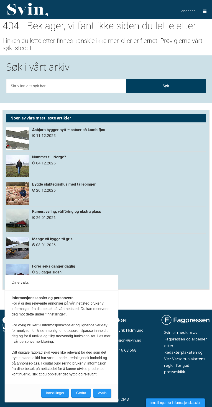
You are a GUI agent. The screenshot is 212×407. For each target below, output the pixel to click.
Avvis (102, 393)
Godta (81, 393)
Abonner (188, 11)
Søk (166, 86)
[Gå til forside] (27, 9)
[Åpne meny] (205, 12)
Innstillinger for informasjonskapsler (175, 403)
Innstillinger (55, 393)
